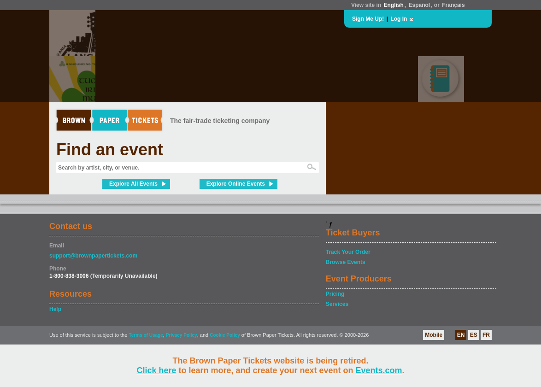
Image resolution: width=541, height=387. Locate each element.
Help (55, 309)
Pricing (335, 294)
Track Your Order (348, 252)
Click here (156, 370)
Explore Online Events (235, 184)
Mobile (433, 335)
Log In (398, 19)
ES (473, 335)
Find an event (109, 149)
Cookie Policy (225, 335)
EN (461, 335)
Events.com (379, 370)
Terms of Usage (146, 335)
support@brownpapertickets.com (93, 255)
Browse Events (345, 262)
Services (337, 304)
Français (453, 5)
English (393, 5)
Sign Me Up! (368, 19)
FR (486, 335)
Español (419, 5)
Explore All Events (133, 184)
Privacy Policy (181, 335)
